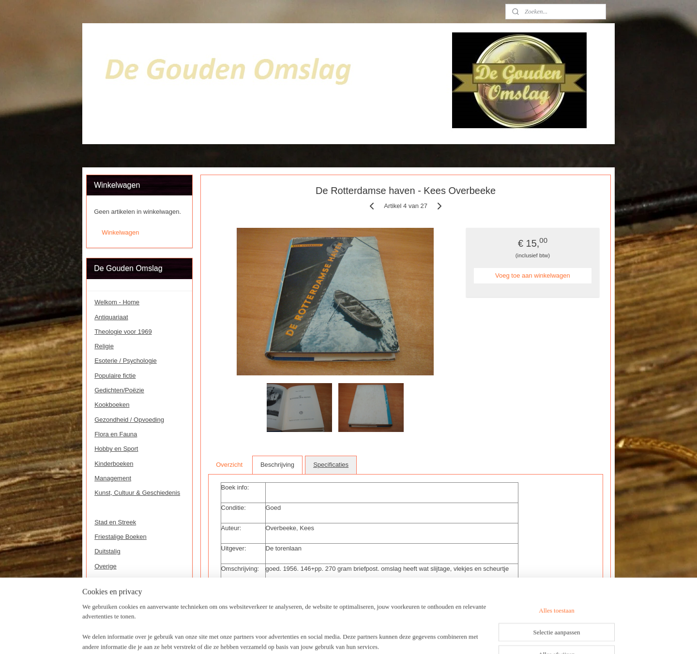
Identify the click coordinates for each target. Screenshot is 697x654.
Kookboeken (111, 404)
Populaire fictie (115, 375)
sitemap (326, 636)
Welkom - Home (116, 302)
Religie (104, 346)
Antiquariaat (111, 317)
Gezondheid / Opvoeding (129, 419)
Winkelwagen (120, 232)
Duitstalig (107, 551)
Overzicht (229, 464)
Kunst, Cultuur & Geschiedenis (137, 492)
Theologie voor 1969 (123, 331)
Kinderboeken (113, 463)
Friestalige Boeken (120, 536)
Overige (105, 566)
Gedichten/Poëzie (119, 390)
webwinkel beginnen (375, 636)
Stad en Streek (115, 522)
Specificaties (330, 464)
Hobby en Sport (116, 448)
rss (343, 636)
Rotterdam (109, 507)
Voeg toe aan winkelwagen (532, 275)
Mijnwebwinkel (450, 636)
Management (112, 478)
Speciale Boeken (118, 595)
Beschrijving (277, 464)
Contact (105, 580)
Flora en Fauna (115, 434)
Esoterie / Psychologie (125, 360)
